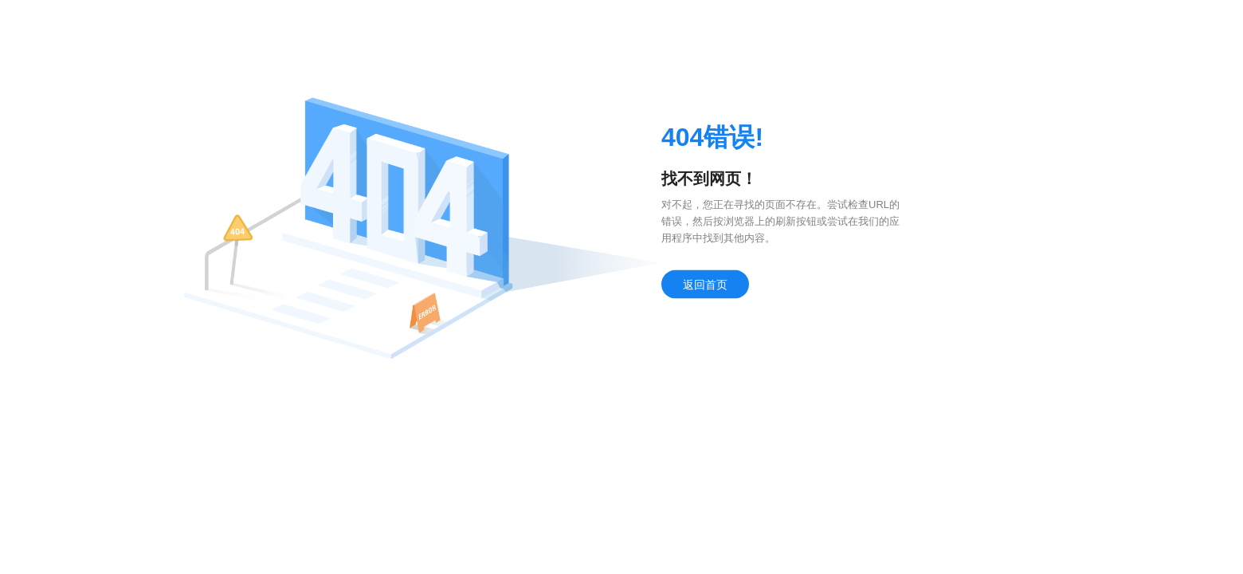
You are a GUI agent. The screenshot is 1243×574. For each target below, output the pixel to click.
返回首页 (705, 284)
